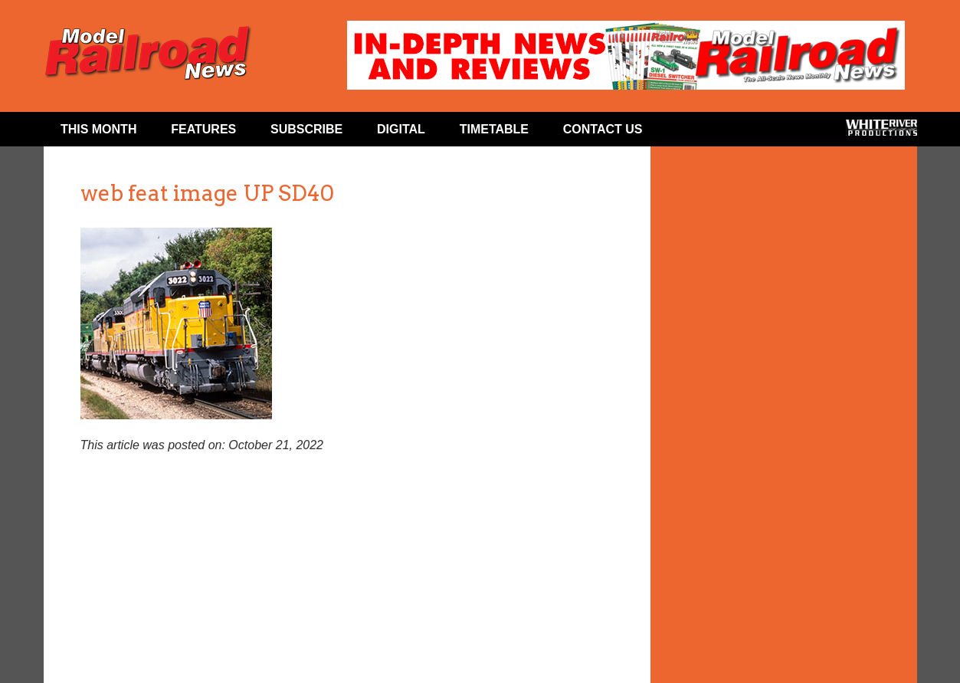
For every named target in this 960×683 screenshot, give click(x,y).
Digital (401, 129)
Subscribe (306, 129)
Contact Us (603, 129)
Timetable (494, 129)
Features (203, 129)
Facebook (689, 132)
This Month (99, 129)
